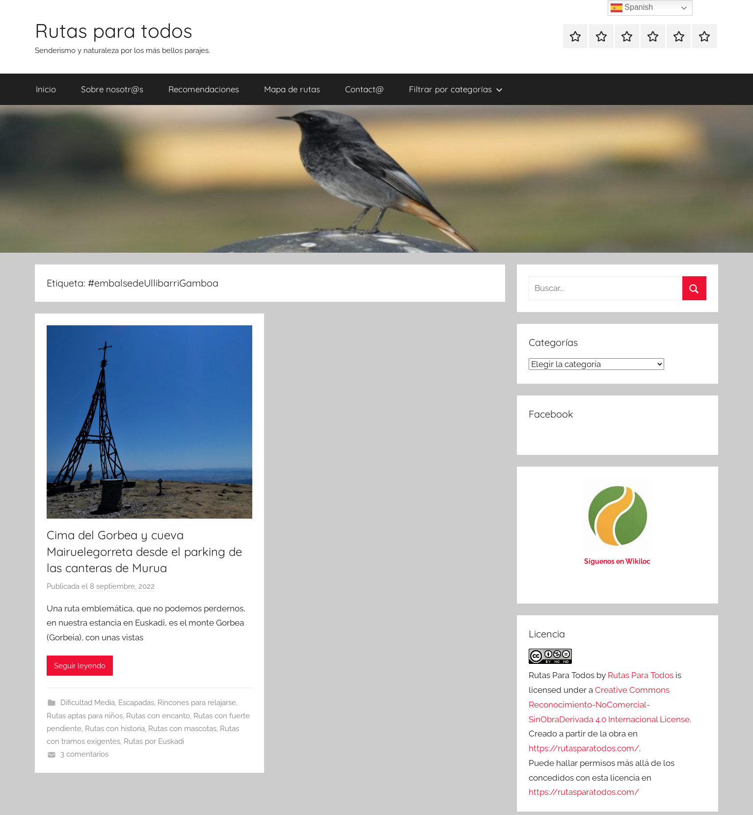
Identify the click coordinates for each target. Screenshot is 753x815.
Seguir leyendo (80, 665)
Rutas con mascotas (182, 728)
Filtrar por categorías (456, 89)
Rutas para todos (113, 30)
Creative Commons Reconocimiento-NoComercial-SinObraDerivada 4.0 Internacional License (609, 704)
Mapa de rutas (292, 89)
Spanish (632, 8)
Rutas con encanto (158, 715)
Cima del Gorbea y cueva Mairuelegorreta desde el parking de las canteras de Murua (144, 551)
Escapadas (136, 702)
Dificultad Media (87, 702)
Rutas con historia (115, 728)
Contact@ (364, 89)
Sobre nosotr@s (112, 89)
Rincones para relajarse (197, 702)
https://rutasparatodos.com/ (584, 748)
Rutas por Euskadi (154, 741)
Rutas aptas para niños (85, 715)
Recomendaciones (203, 89)
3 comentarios (84, 754)
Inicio (46, 89)
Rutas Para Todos (640, 675)
